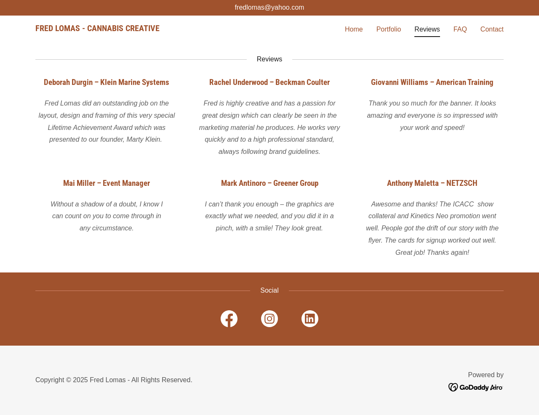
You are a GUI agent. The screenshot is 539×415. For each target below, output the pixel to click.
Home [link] (354, 29)
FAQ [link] (460, 29)
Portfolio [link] (388, 29)
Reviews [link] (427, 29)
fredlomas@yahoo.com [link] (269, 7)
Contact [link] (492, 29)
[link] (97, 28)
